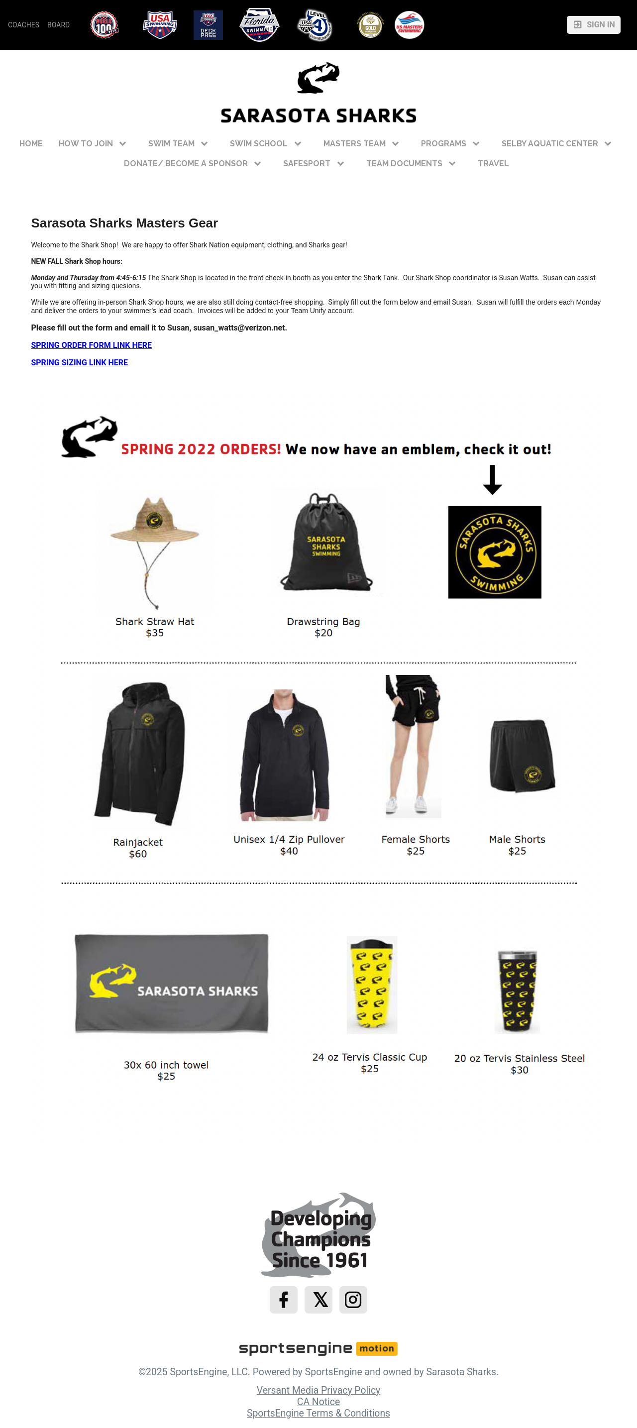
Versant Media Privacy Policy (318, 1390)
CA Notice (318, 1402)
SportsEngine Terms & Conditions (318, 1413)
